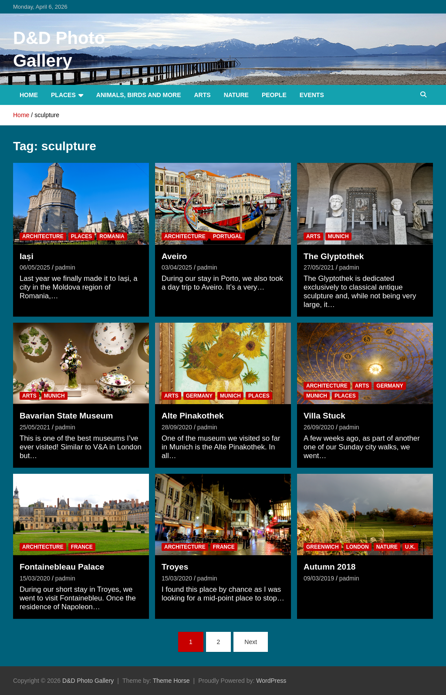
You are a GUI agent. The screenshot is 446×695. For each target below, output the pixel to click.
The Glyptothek (334, 256)
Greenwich (322, 547)
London (357, 547)
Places (63, 94)
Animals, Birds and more (138, 94)
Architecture (43, 236)
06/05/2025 (35, 267)
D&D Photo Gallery (88, 680)
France (82, 547)
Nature (236, 94)
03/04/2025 (177, 267)
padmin (65, 267)
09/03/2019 (319, 578)
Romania (111, 236)
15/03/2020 (35, 578)
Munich (338, 236)
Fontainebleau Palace (62, 566)
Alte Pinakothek (193, 415)
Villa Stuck (324, 415)
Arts (202, 94)
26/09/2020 (319, 427)
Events (312, 94)
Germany (199, 396)
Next (250, 641)
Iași (27, 256)
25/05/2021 (35, 427)
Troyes (175, 566)
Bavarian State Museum (66, 415)
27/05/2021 (319, 267)
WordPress (271, 680)
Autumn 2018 (329, 566)
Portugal (227, 236)
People (274, 94)
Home (29, 94)
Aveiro (174, 256)
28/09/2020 (177, 427)
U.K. (410, 547)
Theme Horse (171, 680)
